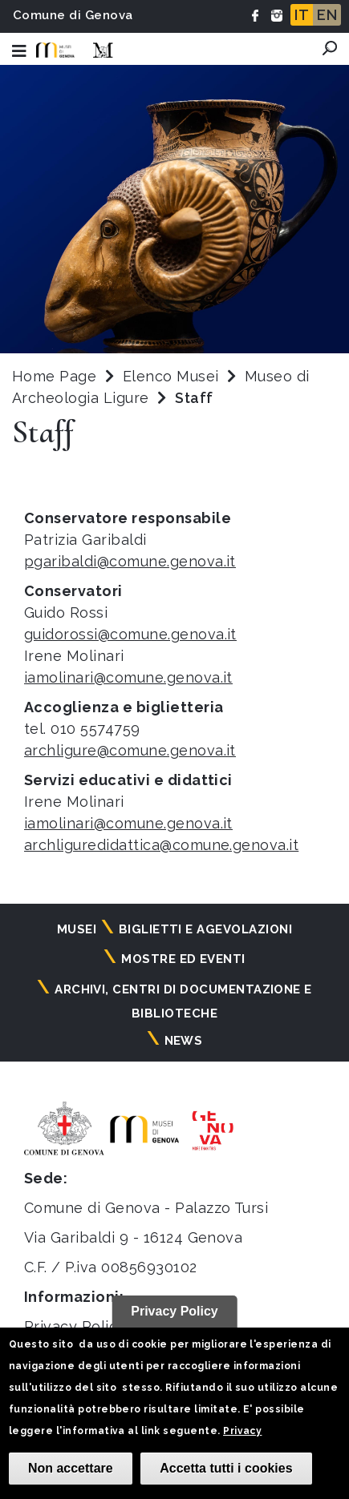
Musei (76, 929)
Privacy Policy (75, 1326)
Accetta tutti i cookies (226, 1468)
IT (301, 14)
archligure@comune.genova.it (130, 750)
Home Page (54, 376)
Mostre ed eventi (183, 959)
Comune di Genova (73, 15)
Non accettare (70, 1468)
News (183, 1041)
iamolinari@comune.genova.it (128, 677)
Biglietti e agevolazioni (206, 929)
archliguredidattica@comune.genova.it (161, 844)
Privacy (242, 1431)
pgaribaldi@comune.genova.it (130, 561)
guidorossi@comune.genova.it (130, 634)
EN (327, 14)
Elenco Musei (171, 376)
